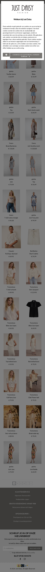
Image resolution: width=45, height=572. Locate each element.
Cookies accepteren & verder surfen (26, 55)
